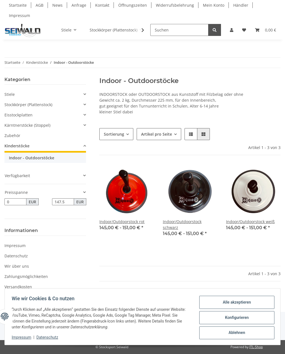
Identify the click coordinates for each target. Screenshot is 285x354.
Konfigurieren (235, 317)
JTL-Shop (256, 347)
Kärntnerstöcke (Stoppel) (27, 125)
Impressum (19, 15)
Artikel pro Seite (156, 134)
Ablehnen (235, 332)
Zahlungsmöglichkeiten (26, 276)
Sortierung (114, 134)
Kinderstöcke (17, 145)
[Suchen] (179, 30)
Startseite (18, 5)
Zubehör (12, 135)
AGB (39, 5)
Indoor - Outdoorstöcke (31, 157)
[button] (231, 30)
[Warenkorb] (265, 30)
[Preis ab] (15, 202)
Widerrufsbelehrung (175, 5)
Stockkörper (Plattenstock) (28, 104)
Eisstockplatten (18, 115)
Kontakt (102, 5)
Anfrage (79, 5)
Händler (240, 5)
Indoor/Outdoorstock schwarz (182, 224)
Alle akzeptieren (235, 303)
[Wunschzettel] (244, 30)
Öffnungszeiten (132, 5)
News (57, 5)
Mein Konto (213, 5)
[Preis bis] (63, 202)
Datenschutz (16, 255)
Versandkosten (18, 286)
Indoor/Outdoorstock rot (121, 221)
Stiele (9, 94)
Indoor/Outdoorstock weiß (250, 221)
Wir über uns (16, 266)
